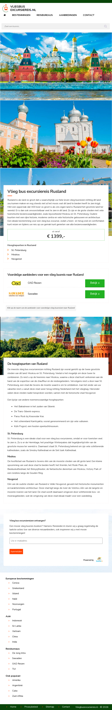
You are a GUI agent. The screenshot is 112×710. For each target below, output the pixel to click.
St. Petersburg (18, 250)
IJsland (15, 593)
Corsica (15, 582)
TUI (14, 668)
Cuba (14, 690)
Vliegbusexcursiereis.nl (86, 707)
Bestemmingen (21, 15)
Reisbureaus (45, 15)
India (14, 641)
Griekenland (18, 588)
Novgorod (16, 259)
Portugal (16, 609)
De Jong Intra (19, 653)
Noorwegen (18, 604)
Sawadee (17, 658)
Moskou (15, 254)
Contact (88, 15)
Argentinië (17, 685)
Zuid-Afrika (17, 696)
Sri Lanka (16, 626)
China (15, 636)
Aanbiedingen (68, 15)
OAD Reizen (18, 663)
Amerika (16, 680)
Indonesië (17, 620)
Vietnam (16, 631)
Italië (14, 598)
